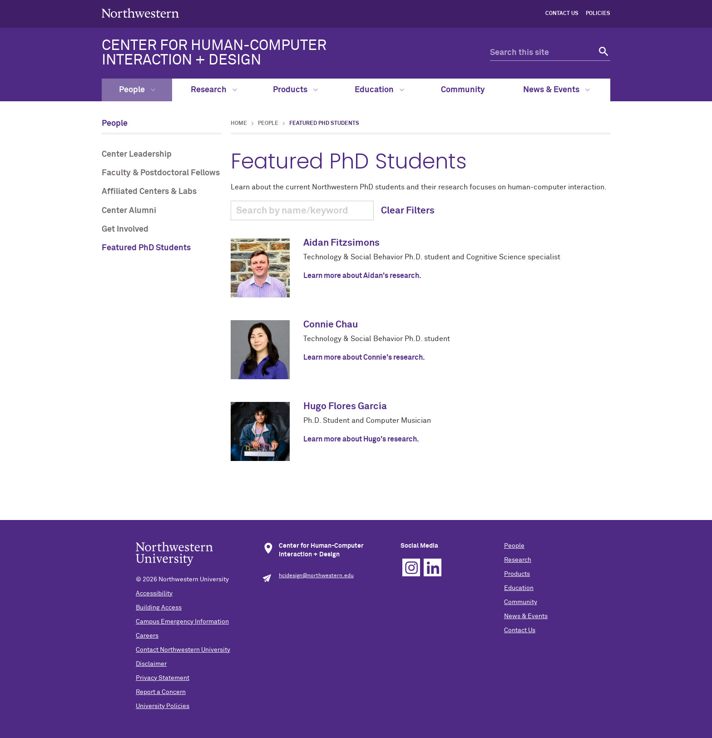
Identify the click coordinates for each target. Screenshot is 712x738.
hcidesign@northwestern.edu (316, 576)
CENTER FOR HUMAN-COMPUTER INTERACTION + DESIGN (214, 53)
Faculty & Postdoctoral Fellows (161, 173)
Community (463, 90)
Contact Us (561, 13)
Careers (147, 636)
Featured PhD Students (146, 248)
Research (214, 90)
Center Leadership (137, 154)
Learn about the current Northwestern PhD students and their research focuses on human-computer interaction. (420, 289)
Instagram (411, 567)
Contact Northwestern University (183, 650)
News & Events (556, 90)
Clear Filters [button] (408, 211)
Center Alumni (129, 211)
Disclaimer (151, 664)
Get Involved (125, 229)
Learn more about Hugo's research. (361, 439)
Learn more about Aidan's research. (362, 275)
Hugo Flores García (345, 406)
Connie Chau (330, 325)
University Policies (162, 706)
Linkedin (432, 567)
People (137, 90)
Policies (598, 13)
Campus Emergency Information (182, 622)
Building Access (159, 607)
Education (379, 90)
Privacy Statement (162, 678)
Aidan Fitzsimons (341, 243)
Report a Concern (161, 692)
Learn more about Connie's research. (364, 357)
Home (239, 123)
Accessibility (154, 593)
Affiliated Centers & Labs (149, 192)
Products (295, 90)
